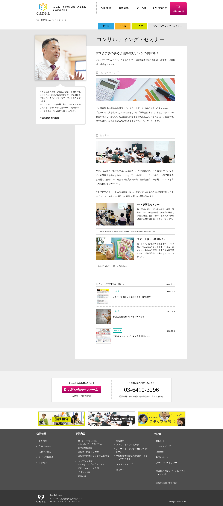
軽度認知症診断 (85, 448)
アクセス (43, 463)
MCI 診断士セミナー (148, 204)
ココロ (122, 26)
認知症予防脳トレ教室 (88, 452)
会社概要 (43, 441)
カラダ (139, 26)
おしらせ (160, 441)
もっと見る (169, 284)
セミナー (120, 470)
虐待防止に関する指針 (166, 483)
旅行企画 (82, 476)
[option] (61, 418)
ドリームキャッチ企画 (88, 468)
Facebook (160, 452)
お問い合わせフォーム (83, 389)
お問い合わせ (162, 457)
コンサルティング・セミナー (167, 26)
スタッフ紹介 (45, 452)
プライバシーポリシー (166, 463)
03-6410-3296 (141, 389)
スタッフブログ (163, 446)
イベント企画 (84, 472)
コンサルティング (124, 464)
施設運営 (120, 441)
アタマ (105, 26)
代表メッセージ (46, 446)
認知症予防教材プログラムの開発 (93, 456)
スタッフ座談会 (46, 457)
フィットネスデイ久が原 (127, 445)
